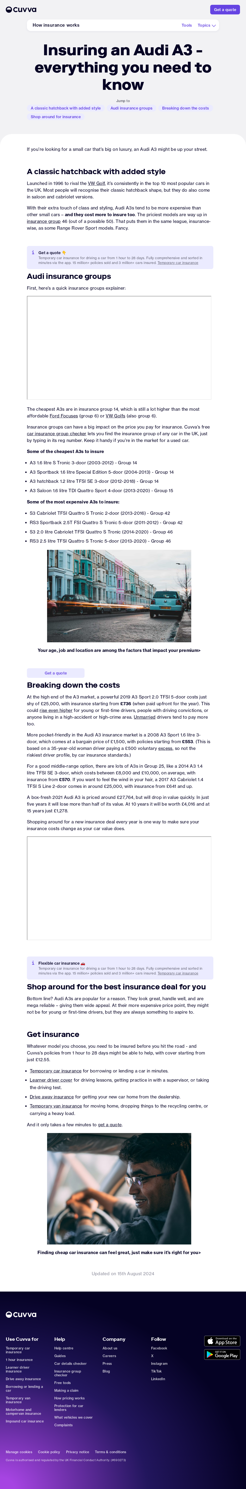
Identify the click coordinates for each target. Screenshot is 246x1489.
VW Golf (96, 183)
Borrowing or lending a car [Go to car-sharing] (24, 1388)
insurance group (44, 221)
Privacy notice (77, 1452)
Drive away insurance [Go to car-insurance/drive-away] (23, 1379)
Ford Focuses (64, 416)
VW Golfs (115, 416)
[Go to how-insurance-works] (56, 25)
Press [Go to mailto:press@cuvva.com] (107, 1364)
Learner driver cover (51, 1080)
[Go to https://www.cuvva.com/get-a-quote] (225, 9)
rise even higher (56, 710)
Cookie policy (49, 1452)
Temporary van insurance (56, 1106)
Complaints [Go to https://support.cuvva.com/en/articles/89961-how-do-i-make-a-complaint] (63, 1425)
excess (165, 748)
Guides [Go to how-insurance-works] (60, 1356)
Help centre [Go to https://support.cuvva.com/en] (64, 1348)
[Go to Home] (96, 9)
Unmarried (144, 717)
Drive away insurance (52, 1097)
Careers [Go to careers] (109, 1356)
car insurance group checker (56, 433)
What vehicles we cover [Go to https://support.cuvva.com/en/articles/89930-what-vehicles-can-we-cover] (73, 1417)
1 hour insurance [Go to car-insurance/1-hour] (19, 1360)
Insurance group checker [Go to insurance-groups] (67, 1373)
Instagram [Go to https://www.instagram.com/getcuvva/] (159, 1364)
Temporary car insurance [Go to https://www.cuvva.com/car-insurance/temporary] (178, 263)
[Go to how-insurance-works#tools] (187, 25)
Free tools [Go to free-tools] (62, 1383)
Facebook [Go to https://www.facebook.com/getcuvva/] (159, 1348)
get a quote (110, 1124)
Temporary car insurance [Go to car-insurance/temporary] (178, 973)
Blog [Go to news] (106, 1371)
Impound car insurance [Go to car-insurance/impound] (25, 1421)
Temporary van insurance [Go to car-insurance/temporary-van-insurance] (18, 1400)
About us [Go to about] (110, 1348)
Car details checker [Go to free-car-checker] (70, 1364)
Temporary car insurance (55, 1071)
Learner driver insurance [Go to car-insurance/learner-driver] (18, 1369)
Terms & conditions (110, 1452)
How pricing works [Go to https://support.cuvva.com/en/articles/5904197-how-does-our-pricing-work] (69, 1398)
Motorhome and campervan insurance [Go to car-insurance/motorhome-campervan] (23, 1411)
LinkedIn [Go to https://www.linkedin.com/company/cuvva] (158, 1379)
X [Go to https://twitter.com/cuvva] (152, 1356)
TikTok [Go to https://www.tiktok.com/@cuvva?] (156, 1371)
